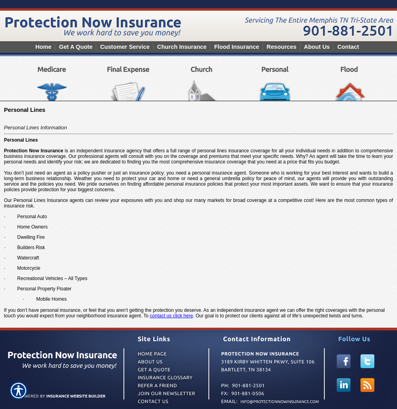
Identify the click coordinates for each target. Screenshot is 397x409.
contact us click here (171, 316)
